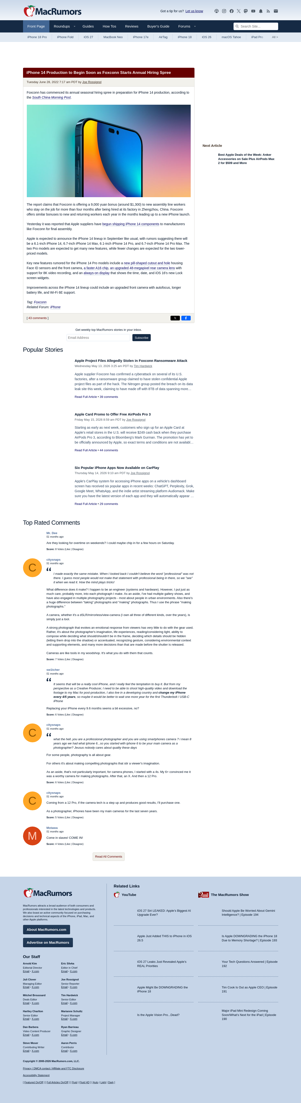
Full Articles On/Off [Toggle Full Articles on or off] (57, 1082)
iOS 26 (206, 37)
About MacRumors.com (46, 928)
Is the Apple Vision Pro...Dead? (158, 1013)
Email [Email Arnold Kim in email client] (26, 969)
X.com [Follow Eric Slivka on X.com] (73, 969)
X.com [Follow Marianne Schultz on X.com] (73, 1017)
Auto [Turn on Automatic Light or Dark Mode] (95, 1082)
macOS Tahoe (231, 37)
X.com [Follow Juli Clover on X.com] (35, 985)
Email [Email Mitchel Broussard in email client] (26, 1001)
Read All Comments (108, 856)
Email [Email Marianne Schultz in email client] (64, 1017)
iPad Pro (257, 37)
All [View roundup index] (275, 37)
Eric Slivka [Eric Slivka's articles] (67, 961)
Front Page (36, 26)
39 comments (109, 402)
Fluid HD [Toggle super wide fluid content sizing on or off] (84, 1082)
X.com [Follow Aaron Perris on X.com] (73, 1048)
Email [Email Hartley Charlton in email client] (26, 1017)
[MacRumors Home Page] (52, 11)
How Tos (109, 26)
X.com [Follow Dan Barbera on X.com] (35, 1033)
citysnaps (54, 559)
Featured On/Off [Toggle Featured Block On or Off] (33, 1082)
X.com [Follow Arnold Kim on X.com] (35, 969)
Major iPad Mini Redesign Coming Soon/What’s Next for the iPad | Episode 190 (249, 1013)
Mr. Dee (52, 533)
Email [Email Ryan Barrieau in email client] (64, 1033)
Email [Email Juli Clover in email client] (26, 985)
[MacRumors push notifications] (260, 11)
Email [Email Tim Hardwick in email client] (64, 1001)
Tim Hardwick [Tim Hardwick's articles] (69, 993)
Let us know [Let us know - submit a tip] (194, 11)
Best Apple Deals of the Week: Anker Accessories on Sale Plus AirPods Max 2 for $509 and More (246, 159)
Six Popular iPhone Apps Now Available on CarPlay (123, 467)
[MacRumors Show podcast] (216, 11)
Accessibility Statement (36, 1075)
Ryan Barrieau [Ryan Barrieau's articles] (70, 1025)
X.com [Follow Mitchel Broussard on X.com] (35, 1001)
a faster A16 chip (96, 268)
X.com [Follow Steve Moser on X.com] (35, 1048)
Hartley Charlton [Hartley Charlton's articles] (33, 1009)
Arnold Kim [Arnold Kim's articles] (30, 961)
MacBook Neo (113, 37)
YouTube (129, 893)
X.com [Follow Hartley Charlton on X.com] (35, 1017)
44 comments (109, 450)
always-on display (97, 273)
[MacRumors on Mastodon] (245, 11)
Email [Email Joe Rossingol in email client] (64, 985)
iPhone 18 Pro (37, 37)
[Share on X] (175, 318)
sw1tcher (53, 669)
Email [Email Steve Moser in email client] (26, 1048)
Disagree (77, 549)
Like (67, 549)
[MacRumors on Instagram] (224, 11)
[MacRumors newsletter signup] (275, 11)
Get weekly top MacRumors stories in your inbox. (108, 330)
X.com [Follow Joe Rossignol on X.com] (73, 985)
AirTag (163, 37)
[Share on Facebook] (186, 318)
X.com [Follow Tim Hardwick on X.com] (73, 1001)
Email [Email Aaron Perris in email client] (64, 1048)
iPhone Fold (65, 37)
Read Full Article (86, 402)
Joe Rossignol (92, 82)
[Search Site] (256, 26)
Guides (88, 26)
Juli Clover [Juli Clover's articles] (29, 977)
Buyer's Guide (158, 26)
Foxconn (40, 302)
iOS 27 (88, 37)
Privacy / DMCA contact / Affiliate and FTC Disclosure (53, 1068)
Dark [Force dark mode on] (111, 1082)
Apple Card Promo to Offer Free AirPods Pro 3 (118, 414)
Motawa (52, 828)
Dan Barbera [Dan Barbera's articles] (30, 1025)
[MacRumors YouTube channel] (253, 11)
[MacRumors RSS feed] (268, 11)
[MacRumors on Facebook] (231, 11)
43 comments (37, 318)
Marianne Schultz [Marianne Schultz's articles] (71, 1009)
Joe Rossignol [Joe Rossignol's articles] (70, 977)
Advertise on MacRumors (48, 941)
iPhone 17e (141, 37)
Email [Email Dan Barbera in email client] (26, 1033)
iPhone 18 (185, 37)
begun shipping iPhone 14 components (130, 224)
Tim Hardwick (143, 371)
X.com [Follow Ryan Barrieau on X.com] (73, 1033)
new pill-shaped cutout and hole (147, 263)
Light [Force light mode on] (103, 1082)
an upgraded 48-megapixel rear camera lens (142, 268)
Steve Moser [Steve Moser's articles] (30, 1041)
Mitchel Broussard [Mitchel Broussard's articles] (34, 993)
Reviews (132, 26)
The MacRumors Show (230, 893)
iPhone (55, 307)
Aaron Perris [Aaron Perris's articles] (69, 1041)
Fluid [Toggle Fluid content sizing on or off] (74, 1082)
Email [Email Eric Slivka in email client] (64, 969)
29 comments (109, 504)
